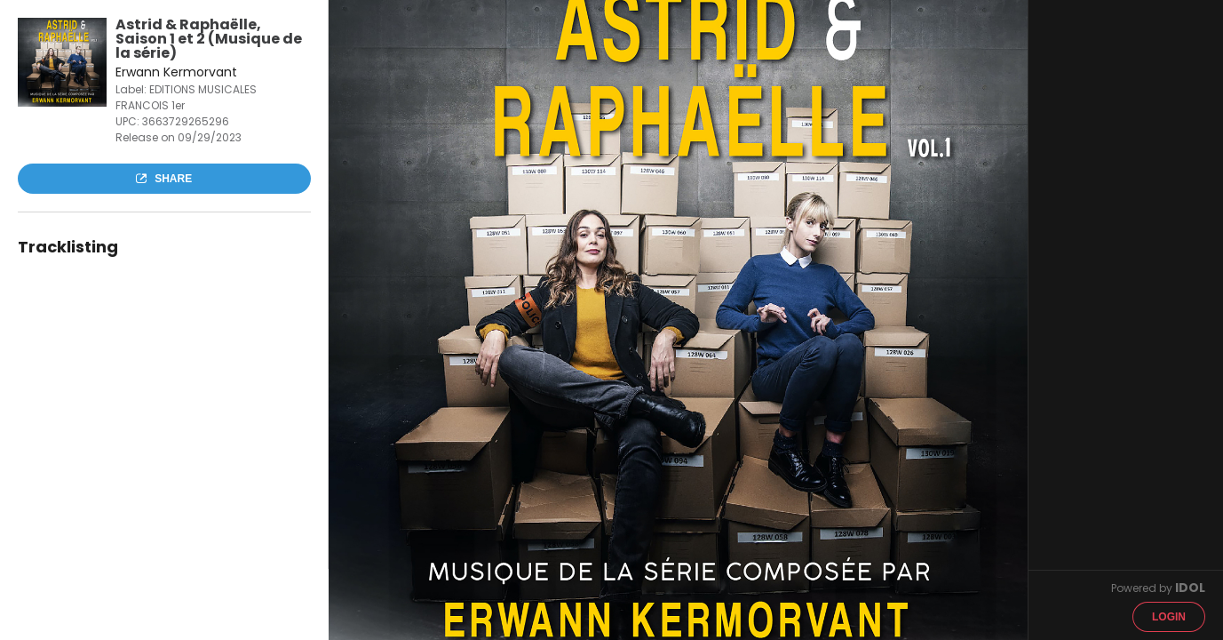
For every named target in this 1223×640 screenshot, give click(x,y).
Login (1169, 617)
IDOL (1190, 587)
